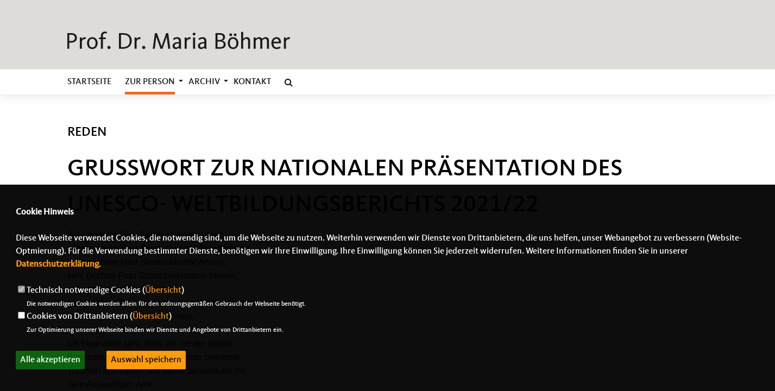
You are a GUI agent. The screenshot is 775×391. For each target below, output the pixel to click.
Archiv (204, 82)
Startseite (89, 82)
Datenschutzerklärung (57, 264)
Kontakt (252, 82)
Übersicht (163, 290)
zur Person (150, 82)
